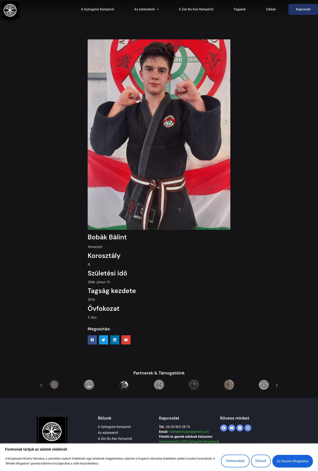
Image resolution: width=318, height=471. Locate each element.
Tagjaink (239, 9)
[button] (146, 9)
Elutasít (259, 461)
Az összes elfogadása (292, 461)
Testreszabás (232, 461)
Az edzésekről (146, 9)
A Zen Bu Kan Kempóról (196, 9)
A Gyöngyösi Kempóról (97, 9)
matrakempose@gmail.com (189, 432)
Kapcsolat (303, 9)
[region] (159, 457)
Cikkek (271, 9)
